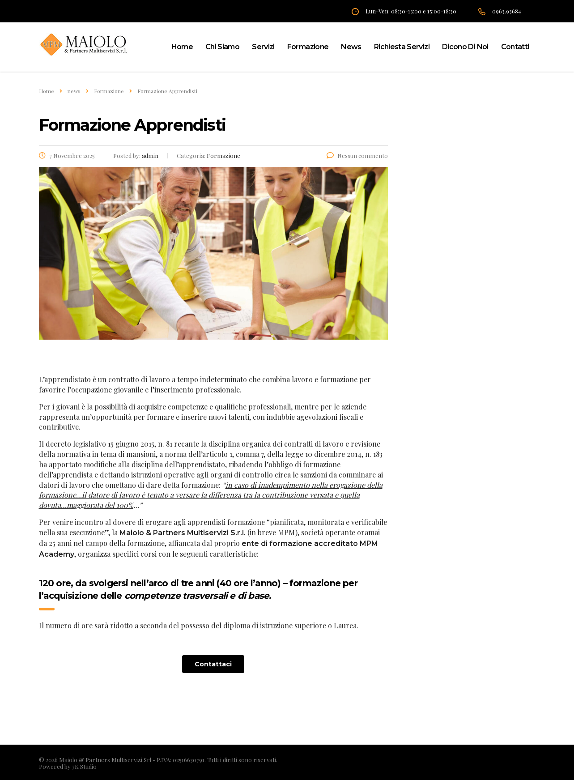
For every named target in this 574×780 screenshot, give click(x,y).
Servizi (263, 47)
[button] (213, 664)
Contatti (515, 47)
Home (46, 90)
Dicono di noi (465, 47)
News (351, 47)
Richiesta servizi (401, 47)
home (182, 47)
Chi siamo (222, 47)
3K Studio (84, 766)
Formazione (308, 47)
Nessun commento (357, 155)
